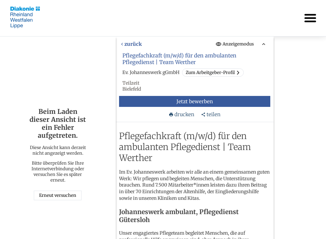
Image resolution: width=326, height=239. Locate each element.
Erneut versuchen (57, 196)
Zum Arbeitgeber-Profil (212, 72)
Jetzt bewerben (194, 101)
